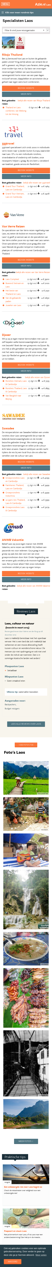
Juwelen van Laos (13, 305)
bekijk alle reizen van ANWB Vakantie (33, 585)
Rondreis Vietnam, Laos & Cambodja (16, 382)
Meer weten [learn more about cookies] (41, 1255)
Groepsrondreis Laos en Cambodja (15, 479)
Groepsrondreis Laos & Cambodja (15, 509)
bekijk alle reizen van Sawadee (36, 474)
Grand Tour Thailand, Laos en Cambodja (15, 188)
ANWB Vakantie (13, 540)
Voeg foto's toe (26, 744)
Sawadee (8, 428)
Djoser (6, 335)
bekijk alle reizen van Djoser (37, 377)
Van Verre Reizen (13, 226)
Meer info (26, 93)
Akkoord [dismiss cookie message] (12, 1261)
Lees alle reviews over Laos (26, 723)
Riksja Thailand (12, 54)
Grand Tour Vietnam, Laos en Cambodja (15, 195)
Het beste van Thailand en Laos (13, 292)
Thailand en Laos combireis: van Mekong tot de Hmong (16, 111)
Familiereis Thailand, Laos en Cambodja (15, 487)
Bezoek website (26, 88)
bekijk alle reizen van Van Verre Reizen (33, 272)
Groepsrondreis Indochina (13, 494)
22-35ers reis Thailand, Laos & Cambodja (15, 501)
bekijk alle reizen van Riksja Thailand (34, 100)
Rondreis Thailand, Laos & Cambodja (16, 390)
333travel (8, 143)
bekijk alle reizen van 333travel (36, 182)
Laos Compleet (12, 279)
